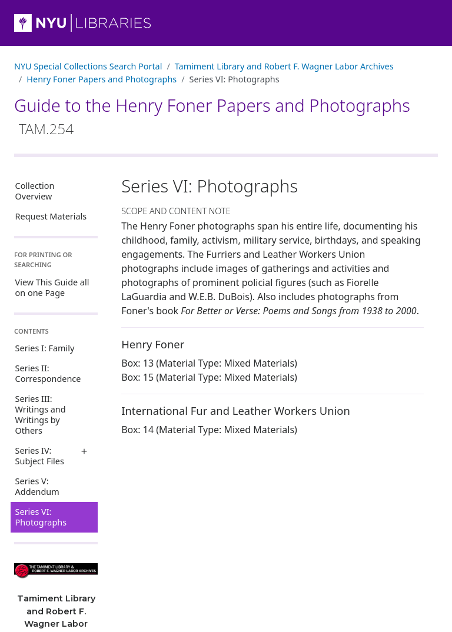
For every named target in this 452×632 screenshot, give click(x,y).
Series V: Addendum (37, 486)
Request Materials (51, 216)
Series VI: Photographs (41, 517)
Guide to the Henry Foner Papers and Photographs (212, 116)
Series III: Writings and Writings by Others (40, 414)
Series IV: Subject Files (39, 456)
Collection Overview (35, 191)
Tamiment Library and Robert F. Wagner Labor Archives (284, 66)
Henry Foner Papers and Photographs (101, 79)
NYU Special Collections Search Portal (88, 66)
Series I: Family (45, 348)
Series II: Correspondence (48, 373)
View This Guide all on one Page (52, 287)
